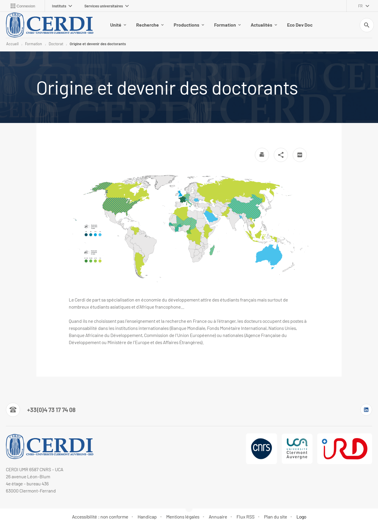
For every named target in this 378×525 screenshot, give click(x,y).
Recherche (150, 24)
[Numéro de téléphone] (41, 410)
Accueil (12, 43)
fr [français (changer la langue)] (360, 6)
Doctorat (56, 43)
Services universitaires (106, 6)
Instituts (62, 6)
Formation (227, 24)
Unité (118, 24)
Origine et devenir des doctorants (98, 43)
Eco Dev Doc (299, 24)
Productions (189, 24)
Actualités (264, 24)
